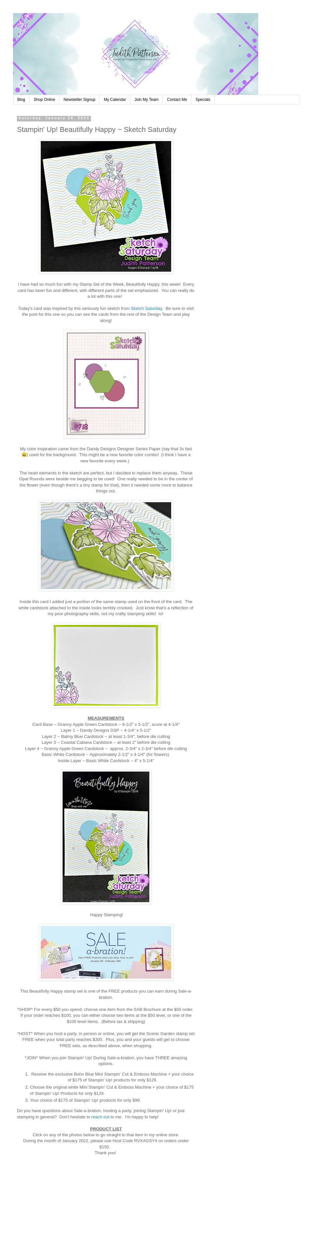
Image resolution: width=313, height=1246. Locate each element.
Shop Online (44, 99)
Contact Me (177, 99)
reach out (100, 1116)
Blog (21, 99)
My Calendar (115, 99)
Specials (203, 99)
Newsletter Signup (79, 99)
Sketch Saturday (146, 308)
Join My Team (147, 99)
